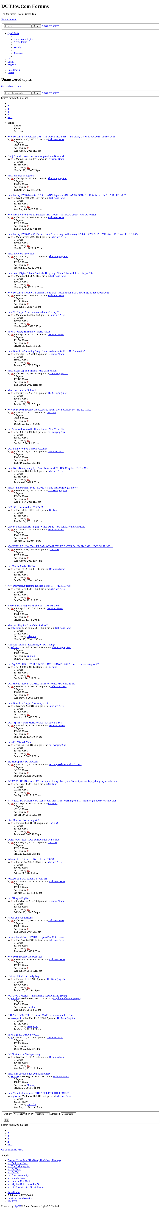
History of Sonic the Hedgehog (23, 976)
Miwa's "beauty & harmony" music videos (29, 331)
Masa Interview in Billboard (22, 390)
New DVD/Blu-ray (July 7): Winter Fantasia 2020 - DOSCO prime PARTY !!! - (48, 468)
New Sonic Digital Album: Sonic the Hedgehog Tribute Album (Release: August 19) (50, 273)
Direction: (63, 1113)
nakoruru (15, 628)
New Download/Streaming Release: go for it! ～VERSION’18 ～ (41, 585)
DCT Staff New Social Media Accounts (27, 448)
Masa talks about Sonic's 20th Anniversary (29, 1073)
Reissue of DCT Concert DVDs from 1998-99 (31, 859)
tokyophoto (16, 1018)
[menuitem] (23, 39)
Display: (14, 1113)
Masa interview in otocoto (21, 253)
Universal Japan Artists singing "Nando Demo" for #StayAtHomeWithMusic (46, 526)
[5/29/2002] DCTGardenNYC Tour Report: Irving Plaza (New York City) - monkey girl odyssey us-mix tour (62, 781)
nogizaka (15, 1096)
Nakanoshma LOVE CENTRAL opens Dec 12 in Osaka (36, 937)
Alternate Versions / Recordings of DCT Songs (31, 644)
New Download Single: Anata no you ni (28, 703)
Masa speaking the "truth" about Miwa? (27, 625)
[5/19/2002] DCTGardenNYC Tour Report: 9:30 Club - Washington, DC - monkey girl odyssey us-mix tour (62, 800)
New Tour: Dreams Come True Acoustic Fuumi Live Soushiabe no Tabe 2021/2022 (50, 409)
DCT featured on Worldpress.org (24, 1054)
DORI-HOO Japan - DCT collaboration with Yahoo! (34, 839)
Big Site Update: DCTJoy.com (23, 761)
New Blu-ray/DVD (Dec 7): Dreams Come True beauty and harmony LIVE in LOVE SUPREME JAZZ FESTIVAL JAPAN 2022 (73, 234)
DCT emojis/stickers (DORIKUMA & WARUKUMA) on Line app (41, 683)
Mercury (15, 1076)
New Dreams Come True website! (25, 956)
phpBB (17, 1206)
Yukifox (15, 647)
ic (12, 1037)
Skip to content (9, 19)
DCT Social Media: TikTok (21, 566)
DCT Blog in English (18, 898)
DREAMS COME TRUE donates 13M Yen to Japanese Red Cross (41, 1015)
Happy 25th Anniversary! (20, 917)
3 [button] (8, 109)
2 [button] (8, 106)
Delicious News (56, 139)
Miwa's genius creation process (23, 1034)
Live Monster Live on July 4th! (23, 820)
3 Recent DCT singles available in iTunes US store (33, 605)
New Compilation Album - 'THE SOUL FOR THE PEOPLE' (38, 1093)
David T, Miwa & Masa (19, 742)
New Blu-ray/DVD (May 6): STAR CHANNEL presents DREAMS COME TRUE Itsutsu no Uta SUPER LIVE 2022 (67, 195)
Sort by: (38, 1113)
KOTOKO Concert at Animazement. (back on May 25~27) (37, 995)
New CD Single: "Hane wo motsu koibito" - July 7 (33, 312)
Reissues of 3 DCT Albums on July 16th (28, 878)
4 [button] (8, 111)
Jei (12, 139)
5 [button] (8, 114)
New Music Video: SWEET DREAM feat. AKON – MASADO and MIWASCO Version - (53, 214)
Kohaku (15, 998)
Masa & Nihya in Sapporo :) (22, 175)
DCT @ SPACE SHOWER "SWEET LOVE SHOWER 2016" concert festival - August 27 (53, 664)
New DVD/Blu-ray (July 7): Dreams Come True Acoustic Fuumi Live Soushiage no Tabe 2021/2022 (58, 292)
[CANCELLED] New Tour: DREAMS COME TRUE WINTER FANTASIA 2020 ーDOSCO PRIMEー (60, 546)
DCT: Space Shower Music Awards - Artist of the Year (35, 722)
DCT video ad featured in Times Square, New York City (36, 429)
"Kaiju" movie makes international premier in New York (36, 156)
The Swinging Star (57, 178)
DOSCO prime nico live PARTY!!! (25, 507)
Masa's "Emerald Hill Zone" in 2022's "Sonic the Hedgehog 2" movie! (43, 487)
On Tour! (51, 412)
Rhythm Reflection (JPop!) (66, 998)
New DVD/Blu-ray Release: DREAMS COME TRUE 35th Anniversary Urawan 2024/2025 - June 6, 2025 (61, 136)
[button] (10, 117)
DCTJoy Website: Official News (65, 764)
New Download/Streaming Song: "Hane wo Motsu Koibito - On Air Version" (46, 351)
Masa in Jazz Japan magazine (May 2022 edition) (32, 370)
